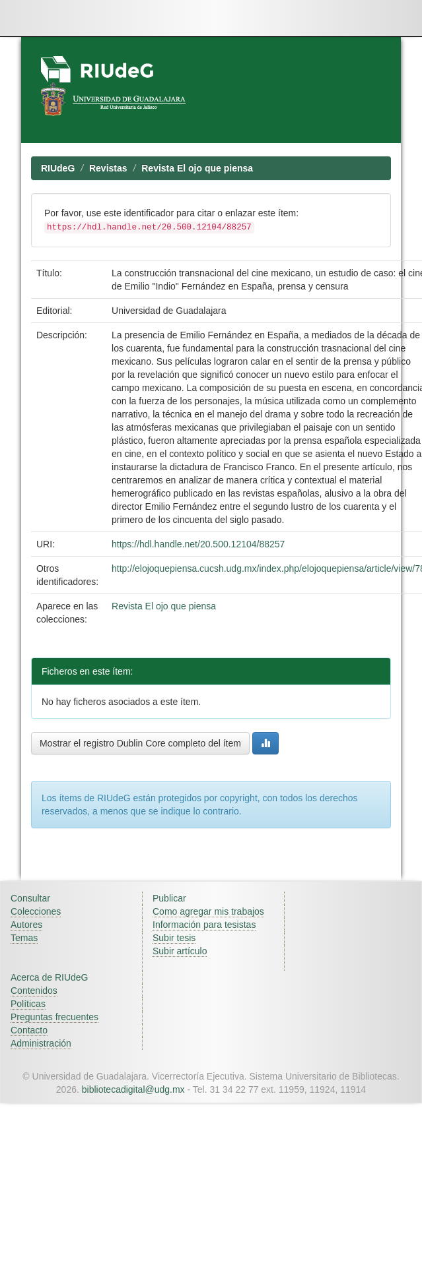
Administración (41, 1043)
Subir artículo (180, 951)
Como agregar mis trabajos (208, 911)
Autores (26, 924)
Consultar (30, 898)
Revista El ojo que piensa (197, 168)
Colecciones (36, 911)
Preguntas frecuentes (54, 1017)
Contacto (29, 1030)
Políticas (28, 1003)
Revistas (108, 168)
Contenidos (34, 990)
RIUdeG (58, 168)
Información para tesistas (204, 924)
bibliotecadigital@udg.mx (133, 1089)
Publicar (169, 898)
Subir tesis (174, 937)
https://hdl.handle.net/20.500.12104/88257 (198, 544)
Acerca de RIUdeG (49, 977)
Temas (24, 937)
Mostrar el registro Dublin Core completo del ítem (140, 743)
